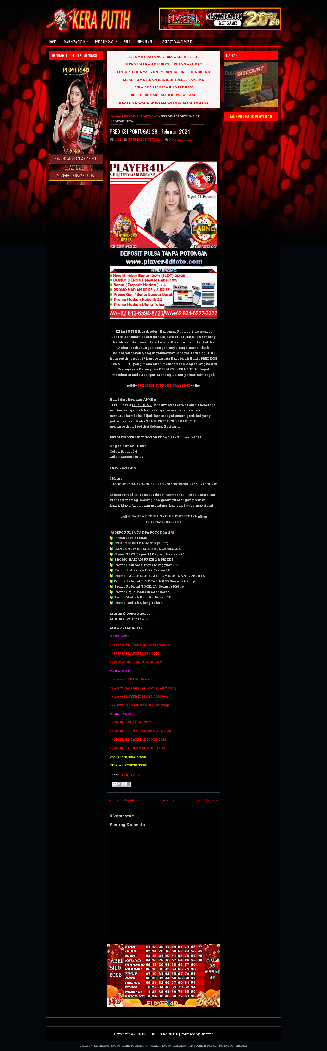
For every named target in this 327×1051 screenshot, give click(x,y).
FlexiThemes (101, 1045)
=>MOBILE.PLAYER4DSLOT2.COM (138, 739)
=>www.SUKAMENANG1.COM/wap (139, 705)
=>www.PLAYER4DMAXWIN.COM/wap (143, 688)
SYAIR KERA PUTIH (77, 40)
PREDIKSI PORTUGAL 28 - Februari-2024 (150, 131)
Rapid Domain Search (202, 1045)
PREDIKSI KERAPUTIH (160, 1034)
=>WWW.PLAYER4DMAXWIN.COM (140, 644)
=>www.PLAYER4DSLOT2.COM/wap (140, 696)
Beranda (167, 800)
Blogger (207, 1034)
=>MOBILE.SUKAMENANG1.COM (138, 748)
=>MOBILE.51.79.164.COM (131, 722)
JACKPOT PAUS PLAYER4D (177, 41)
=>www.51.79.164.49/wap (130, 679)
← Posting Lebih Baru (125, 800)
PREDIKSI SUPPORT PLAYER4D (164, 385)
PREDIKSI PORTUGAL (141, 116)
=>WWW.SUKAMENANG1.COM (136, 662)
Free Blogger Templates (232, 1045)
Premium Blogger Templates (168, 1045)
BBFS (127, 41)
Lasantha (141, 1045)
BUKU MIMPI (147, 40)
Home (52, 41)
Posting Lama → (205, 800)
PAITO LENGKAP (107, 40)
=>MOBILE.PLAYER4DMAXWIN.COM (141, 731)
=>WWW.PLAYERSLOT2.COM (135, 653)
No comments (180, 139)
